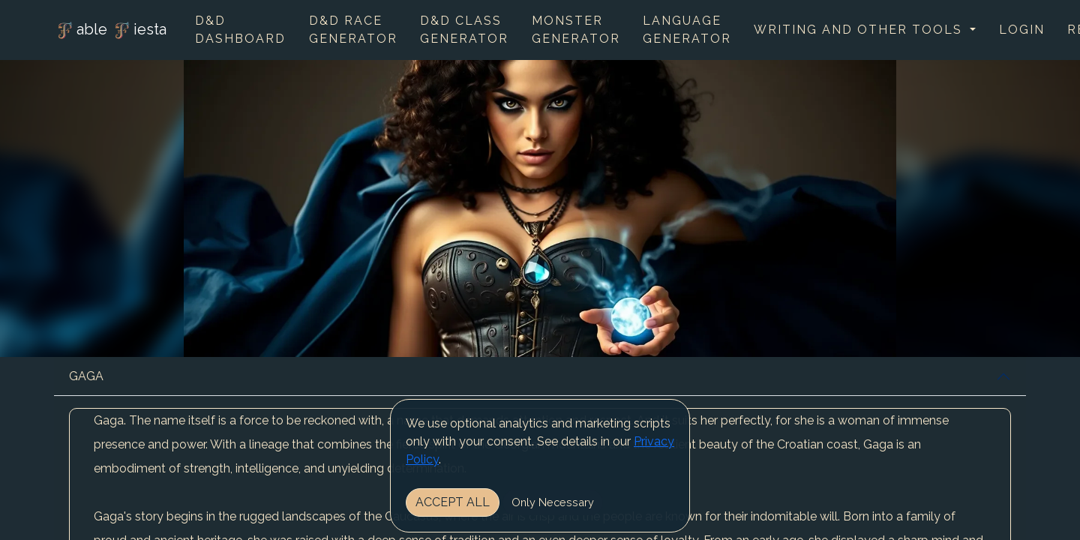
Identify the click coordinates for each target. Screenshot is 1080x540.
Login (1022, 29)
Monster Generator (576, 30)
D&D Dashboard (240, 30)
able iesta (110, 31)
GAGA (86, 376)
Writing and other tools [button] (860, 29)
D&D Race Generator (353, 30)
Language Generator (687, 30)
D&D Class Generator (464, 30)
